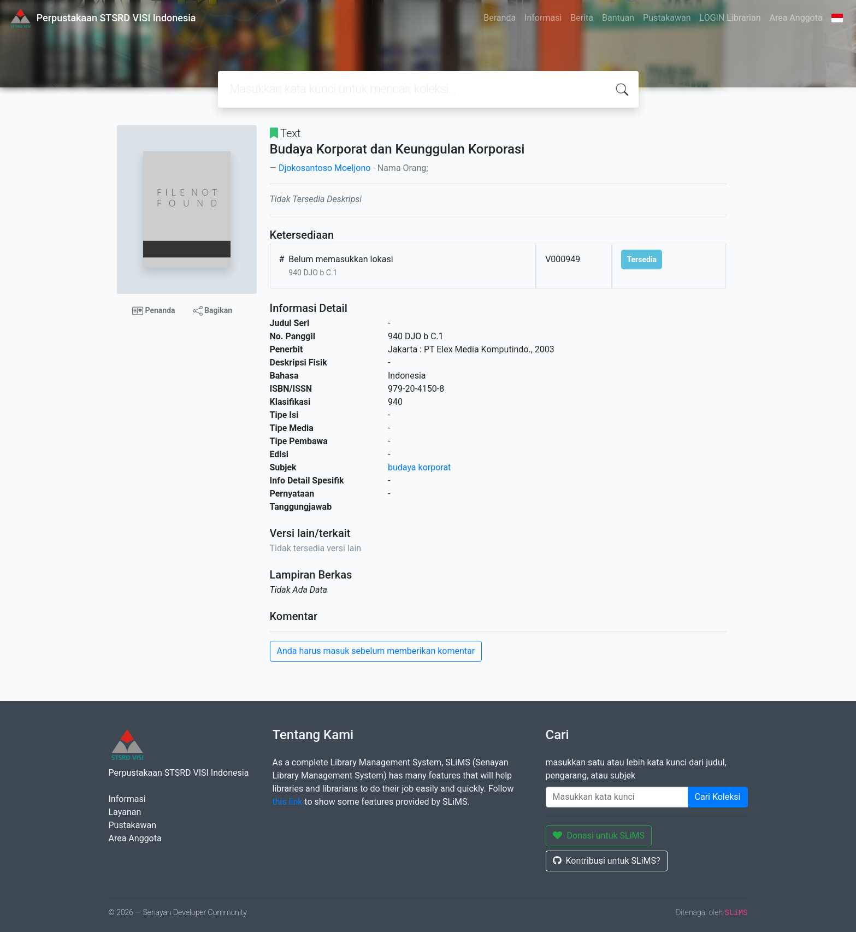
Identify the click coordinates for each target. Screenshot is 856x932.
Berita (581, 18)
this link (288, 802)
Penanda (153, 310)
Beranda (499, 18)
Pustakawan (666, 18)
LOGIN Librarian (730, 18)
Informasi (543, 18)
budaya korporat (419, 467)
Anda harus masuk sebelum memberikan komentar (376, 651)
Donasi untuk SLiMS (599, 835)
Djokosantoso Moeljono (324, 168)
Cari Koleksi (718, 797)
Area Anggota (796, 18)
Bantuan (618, 18)
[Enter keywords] (617, 797)
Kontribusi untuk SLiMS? (606, 861)
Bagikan (212, 311)
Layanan (125, 812)
